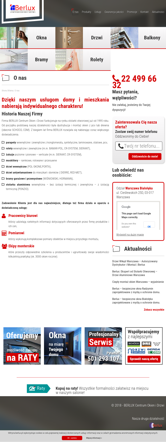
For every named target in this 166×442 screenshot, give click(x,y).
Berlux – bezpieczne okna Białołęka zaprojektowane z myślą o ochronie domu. (136, 300)
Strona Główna (7, 90)
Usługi (98, 12)
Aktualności (158, 12)
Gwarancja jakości (114, 12)
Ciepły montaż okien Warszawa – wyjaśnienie (138, 281)
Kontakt (145, 12)
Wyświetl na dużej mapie (130, 234)
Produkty (86, 12)
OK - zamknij (71, 438)
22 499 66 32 (134, 81)
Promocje (132, 12)
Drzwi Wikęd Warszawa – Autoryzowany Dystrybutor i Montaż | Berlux (135, 263)
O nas (75, 12)
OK (149, 226)
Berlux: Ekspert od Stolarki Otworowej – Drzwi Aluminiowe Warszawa (134, 273)
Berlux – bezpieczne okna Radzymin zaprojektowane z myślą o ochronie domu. (136, 290)
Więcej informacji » (94, 438)
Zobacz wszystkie (154, 309)
